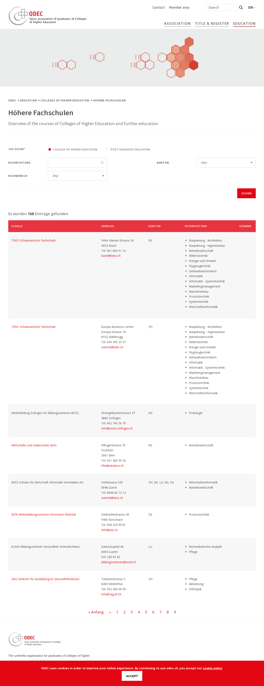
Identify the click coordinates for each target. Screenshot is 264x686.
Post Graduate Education (130, 149)
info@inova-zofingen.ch (117, 428)
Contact (203, 7)
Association (177, 23)
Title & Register (212, 23)
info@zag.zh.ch (111, 594)
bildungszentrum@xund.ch (118, 562)
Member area (223, 7)
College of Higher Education (75, 149)
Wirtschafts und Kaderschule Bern (34, 445)
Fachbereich (17, 176)
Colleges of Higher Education (65, 100)
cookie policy (212, 668)
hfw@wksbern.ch (112, 466)
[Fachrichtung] (54, 163)
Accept (132, 676)
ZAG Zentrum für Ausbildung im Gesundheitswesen (45, 579)
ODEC (12, 100)
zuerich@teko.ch (112, 347)
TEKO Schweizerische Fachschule (33, 240)
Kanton (163, 162)
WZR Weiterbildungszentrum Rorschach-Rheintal (43, 514)
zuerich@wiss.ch (112, 498)
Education (244, 23)
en (250, 7)
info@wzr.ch (109, 530)
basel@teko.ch (111, 256)
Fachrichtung (19, 162)
